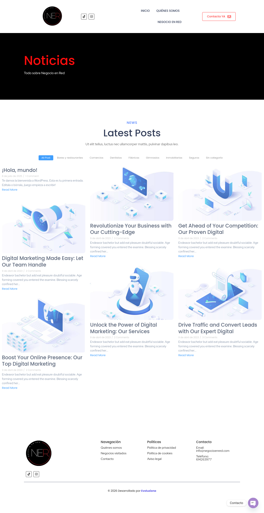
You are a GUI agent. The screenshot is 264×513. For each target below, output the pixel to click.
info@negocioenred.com (212, 451)
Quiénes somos (111, 448)
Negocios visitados (113, 453)
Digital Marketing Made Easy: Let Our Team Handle (42, 261)
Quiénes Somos (167, 11)
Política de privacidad (161, 448)
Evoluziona (148, 491)
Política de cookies (159, 453)
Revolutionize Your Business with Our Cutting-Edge (131, 229)
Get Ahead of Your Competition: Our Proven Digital (218, 229)
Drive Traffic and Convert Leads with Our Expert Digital (217, 328)
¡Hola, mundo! (19, 170)
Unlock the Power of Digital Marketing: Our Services (123, 328)
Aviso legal (154, 459)
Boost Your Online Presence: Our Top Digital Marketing (42, 361)
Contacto (107, 459)
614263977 (204, 459)
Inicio (145, 11)
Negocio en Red (170, 22)
